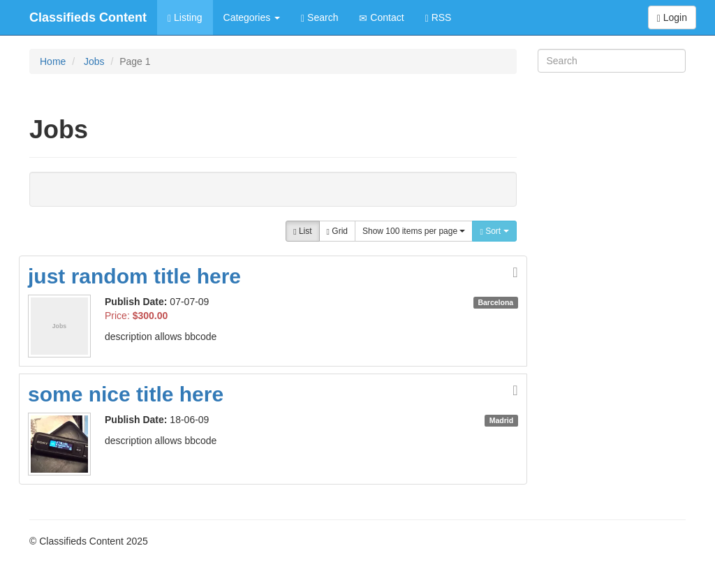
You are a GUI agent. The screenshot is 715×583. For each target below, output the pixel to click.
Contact (381, 18)
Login (672, 18)
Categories (252, 17)
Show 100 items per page (413, 231)
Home (53, 61)
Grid (337, 231)
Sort (494, 231)
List (302, 231)
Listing (185, 18)
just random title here (134, 276)
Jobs (94, 61)
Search (319, 18)
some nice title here (125, 394)
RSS (438, 18)
